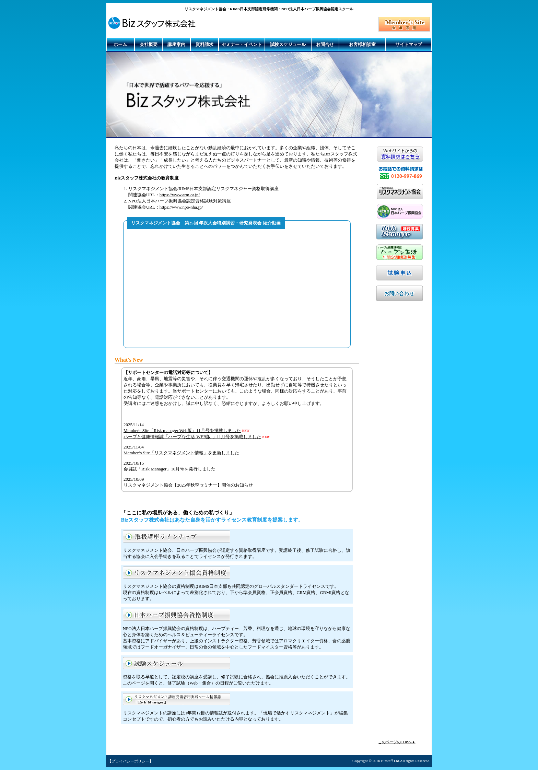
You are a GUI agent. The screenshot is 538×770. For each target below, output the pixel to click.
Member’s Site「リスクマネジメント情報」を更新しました (181, 452)
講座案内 (176, 44)
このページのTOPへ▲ (396, 742)
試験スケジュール (288, 44)
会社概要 (148, 44)
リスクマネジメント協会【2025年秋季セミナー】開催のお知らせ (188, 485)
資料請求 (204, 44)
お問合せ (325, 44)
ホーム (120, 44)
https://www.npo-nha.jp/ (181, 207)
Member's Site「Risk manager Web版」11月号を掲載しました (182, 430)
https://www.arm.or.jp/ (180, 194)
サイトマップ (408, 44)
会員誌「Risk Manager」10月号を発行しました (169, 468)
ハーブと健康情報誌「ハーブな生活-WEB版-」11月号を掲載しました (192, 436)
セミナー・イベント (242, 44)
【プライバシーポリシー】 (130, 761)
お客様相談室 (362, 44)
